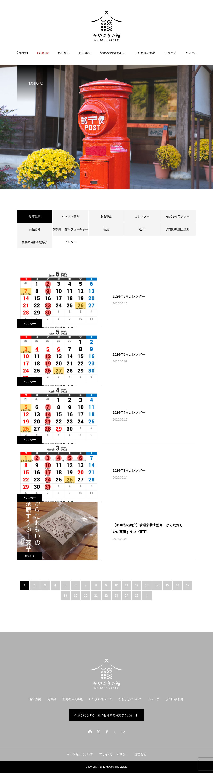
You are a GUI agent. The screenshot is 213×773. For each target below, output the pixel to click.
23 (116, 595)
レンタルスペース (100, 699)
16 (177, 585)
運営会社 (140, 754)
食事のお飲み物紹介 (35, 242)
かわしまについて (130, 699)
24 (126, 595)
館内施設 (84, 53)
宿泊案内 (63, 53)
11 (126, 585)
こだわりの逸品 (145, 53)
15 (167, 585)
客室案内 (35, 699)
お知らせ (43, 53)
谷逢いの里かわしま (112, 53)
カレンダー (142, 216)
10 (116, 585)
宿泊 (106, 229)
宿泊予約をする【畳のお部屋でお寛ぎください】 (106, 715)
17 (187, 585)
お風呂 (51, 699)
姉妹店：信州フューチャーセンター (70, 232)
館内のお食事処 (72, 699)
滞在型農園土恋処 (177, 229)
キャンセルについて (80, 754)
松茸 (142, 229)
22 (106, 595)
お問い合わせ (174, 699)
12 (136, 585)
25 (136, 595)
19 (75, 595)
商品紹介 (35, 229)
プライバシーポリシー (113, 754)
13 (147, 585)
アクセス (191, 53)
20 (85, 595)
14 (157, 585)
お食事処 (106, 216)
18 (65, 595)
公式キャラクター (177, 216)
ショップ (170, 53)
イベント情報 (70, 216)
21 (96, 595)
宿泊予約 (22, 53)
